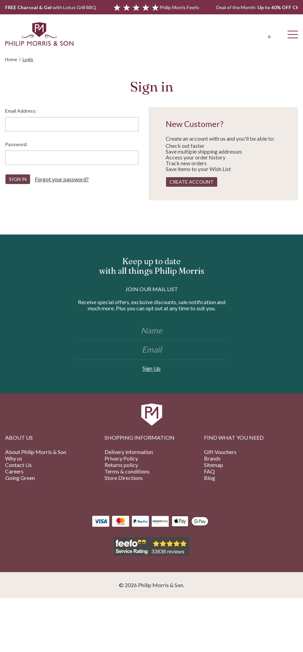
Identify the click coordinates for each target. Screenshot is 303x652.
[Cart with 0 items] (269, 34)
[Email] (151, 350)
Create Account (191, 182)
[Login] (245, 34)
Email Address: (21, 111)
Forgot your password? (62, 179)
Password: (16, 144)
